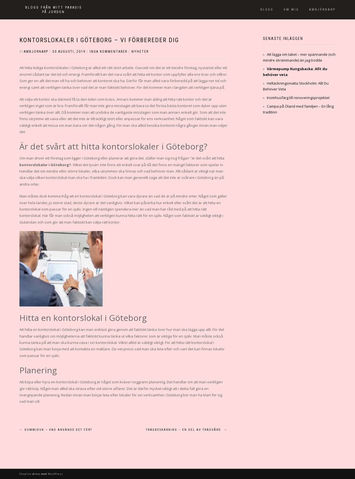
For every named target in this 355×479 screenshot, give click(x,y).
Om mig (291, 9)
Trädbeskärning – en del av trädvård (186, 430)
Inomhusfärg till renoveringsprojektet (298, 97)
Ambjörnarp (322, 9)
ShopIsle (25, 474)
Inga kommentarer (108, 52)
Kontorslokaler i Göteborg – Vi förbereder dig (99, 40)
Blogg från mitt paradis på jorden (53, 10)
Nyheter (140, 52)
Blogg (266, 9)
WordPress (55, 474)
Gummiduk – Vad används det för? (55, 430)
